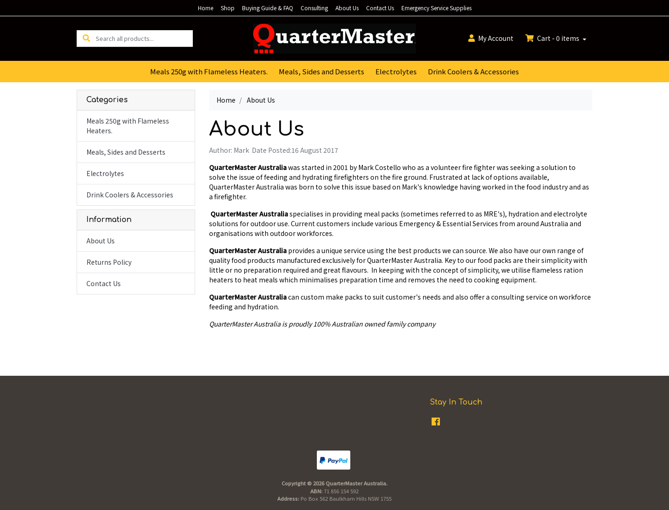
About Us (347, 8)
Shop (228, 8)
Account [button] (490, 38)
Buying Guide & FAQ (267, 8)
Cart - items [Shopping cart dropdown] (553, 38)
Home (205, 8)
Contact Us (380, 8)
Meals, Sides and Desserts (321, 71)
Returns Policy (108, 262)
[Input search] (144, 38)
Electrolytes (396, 71)
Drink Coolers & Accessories (473, 71)
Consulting (314, 8)
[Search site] (86, 38)
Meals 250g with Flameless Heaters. (209, 71)
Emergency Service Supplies (436, 8)
